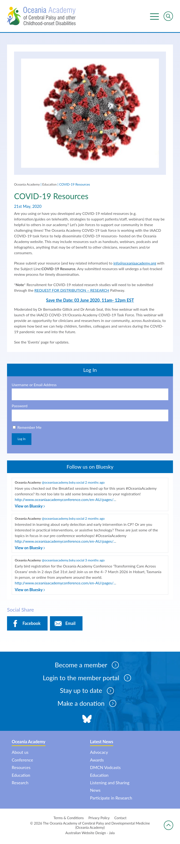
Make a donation (87, 706)
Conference (22, 762)
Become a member (87, 666)
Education (49, 185)
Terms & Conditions (68, 820)
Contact (120, 820)
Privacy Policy (98, 820)
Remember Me (29, 428)
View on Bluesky (30, 507)
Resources (21, 769)
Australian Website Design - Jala (90, 835)
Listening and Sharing (109, 784)
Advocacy (99, 754)
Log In (22, 440)
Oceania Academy (27, 185)
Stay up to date (86, 692)
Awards (97, 762)
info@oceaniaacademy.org (134, 263)
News (95, 792)
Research (20, 784)
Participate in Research (111, 800)
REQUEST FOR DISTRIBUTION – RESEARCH (71, 291)
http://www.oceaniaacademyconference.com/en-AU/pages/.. (65, 500)
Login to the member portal (87, 679)
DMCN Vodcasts (105, 769)
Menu (154, 16)
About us (20, 754)
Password (19, 406)
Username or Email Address (34, 385)
